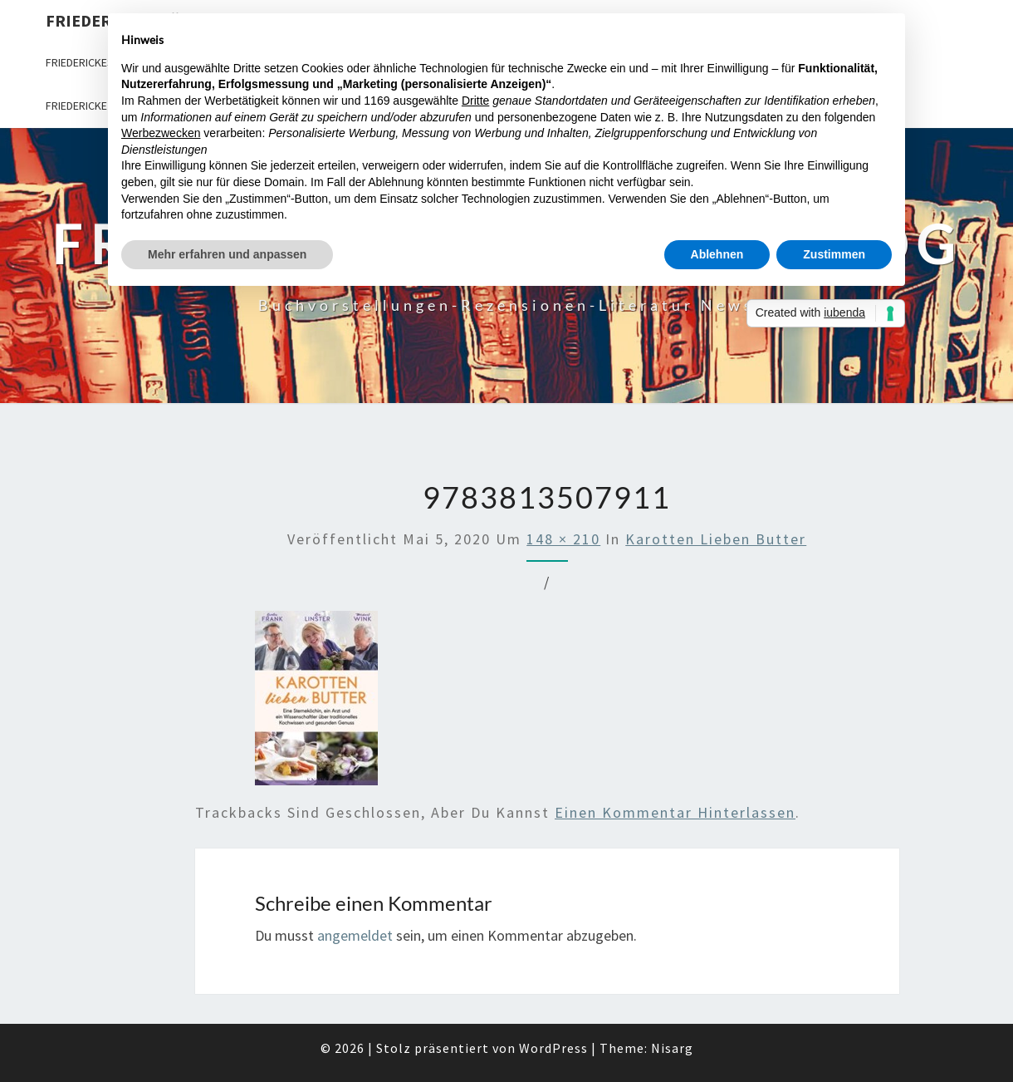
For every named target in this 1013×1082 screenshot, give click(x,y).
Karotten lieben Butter (715, 538)
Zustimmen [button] (834, 254)
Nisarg (672, 1048)
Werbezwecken (160, 133)
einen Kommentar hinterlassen (675, 812)
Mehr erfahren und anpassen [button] (227, 254)
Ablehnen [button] (717, 254)
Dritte (475, 100)
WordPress (553, 1048)
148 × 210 (563, 538)
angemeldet (355, 935)
